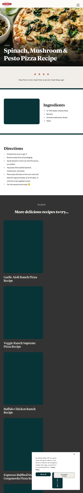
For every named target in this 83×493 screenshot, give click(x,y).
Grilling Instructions (11, 448)
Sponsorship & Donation (12, 467)
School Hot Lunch (10, 470)
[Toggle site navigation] (78, 5)
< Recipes (7, 45)
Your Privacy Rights (23, 488)
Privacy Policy (9, 488)
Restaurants (8, 443)
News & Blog (49, 440)
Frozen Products (10, 440)
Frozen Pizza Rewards (11, 451)
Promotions (8, 473)
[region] (56, 471)
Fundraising (8, 464)
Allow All (43, 474)
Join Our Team (50, 448)
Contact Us (49, 445)
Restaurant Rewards (11, 454)
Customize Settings (64, 475)
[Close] (74, 454)
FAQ (46, 443)
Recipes (48, 451)
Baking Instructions (11, 445)
